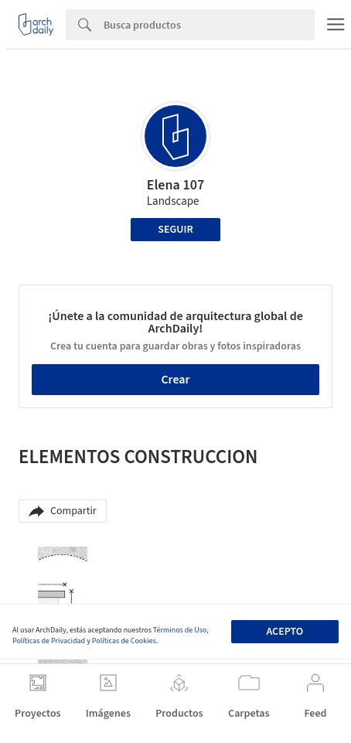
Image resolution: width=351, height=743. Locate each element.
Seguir (175, 229)
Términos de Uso (179, 630)
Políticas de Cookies (124, 641)
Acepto (284, 631)
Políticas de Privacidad (48, 641)
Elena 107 (175, 185)
